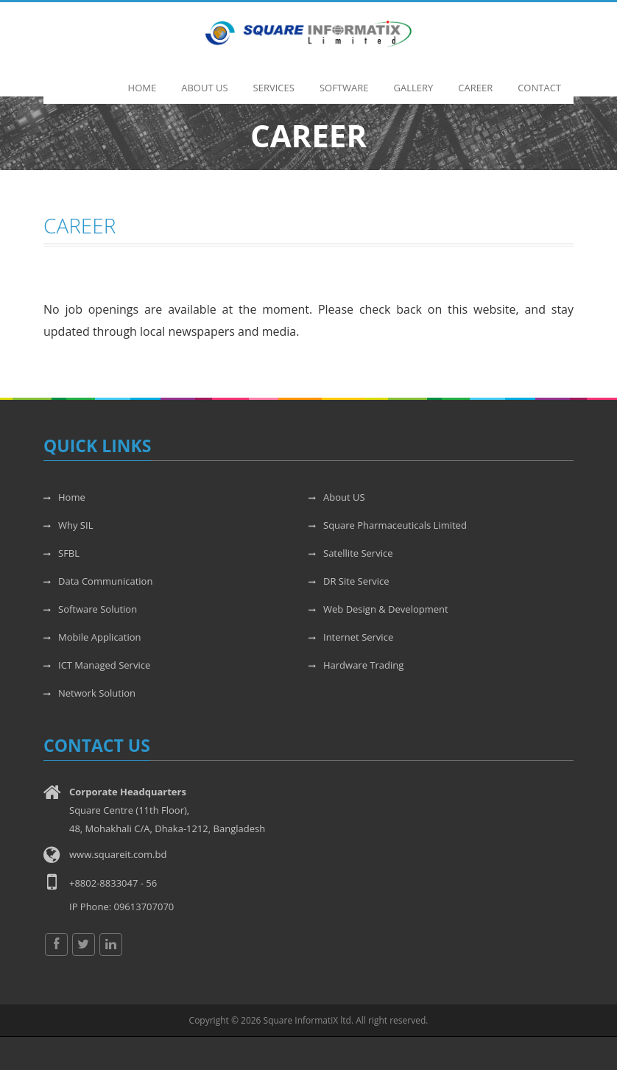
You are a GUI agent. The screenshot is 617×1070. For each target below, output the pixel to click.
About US (336, 497)
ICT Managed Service (96, 665)
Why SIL (68, 525)
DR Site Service (348, 581)
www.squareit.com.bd (117, 854)
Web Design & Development (378, 609)
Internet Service (350, 637)
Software (344, 80)
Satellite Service (350, 553)
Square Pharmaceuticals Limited (387, 525)
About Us (204, 80)
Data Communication (97, 581)
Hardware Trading (355, 665)
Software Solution (90, 609)
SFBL (61, 553)
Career (475, 80)
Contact (539, 80)
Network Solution (89, 693)
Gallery (414, 80)
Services (274, 80)
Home (142, 80)
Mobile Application (92, 637)
